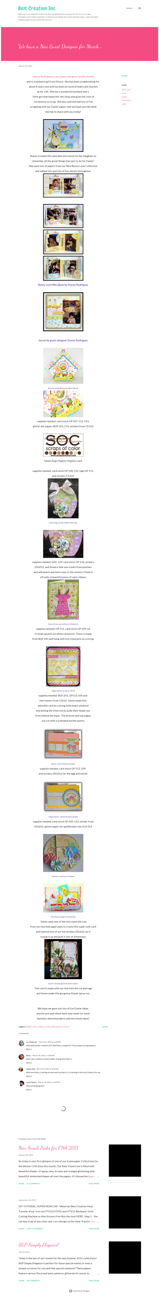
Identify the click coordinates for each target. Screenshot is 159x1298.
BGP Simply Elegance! (39, 1245)
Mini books (126, 100)
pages (124, 104)
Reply (29, 1049)
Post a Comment (35, 1229)
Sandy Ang (30, 1069)
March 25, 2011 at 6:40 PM (50, 1042)
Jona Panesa (31, 1082)
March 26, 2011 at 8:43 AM (47, 1069)
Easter (124, 97)
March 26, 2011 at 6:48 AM (43, 1055)
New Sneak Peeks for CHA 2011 (48, 1148)
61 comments (33, 1183)
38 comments (33, 1281)
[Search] (129, 8)
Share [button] (124, 76)
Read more (94, 1183)
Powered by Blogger (79, 1291)
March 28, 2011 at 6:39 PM (49, 1082)
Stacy (28, 1055)
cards (124, 93)
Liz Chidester (31, 1042)
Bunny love (126, 90)
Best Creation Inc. (37, 8)
